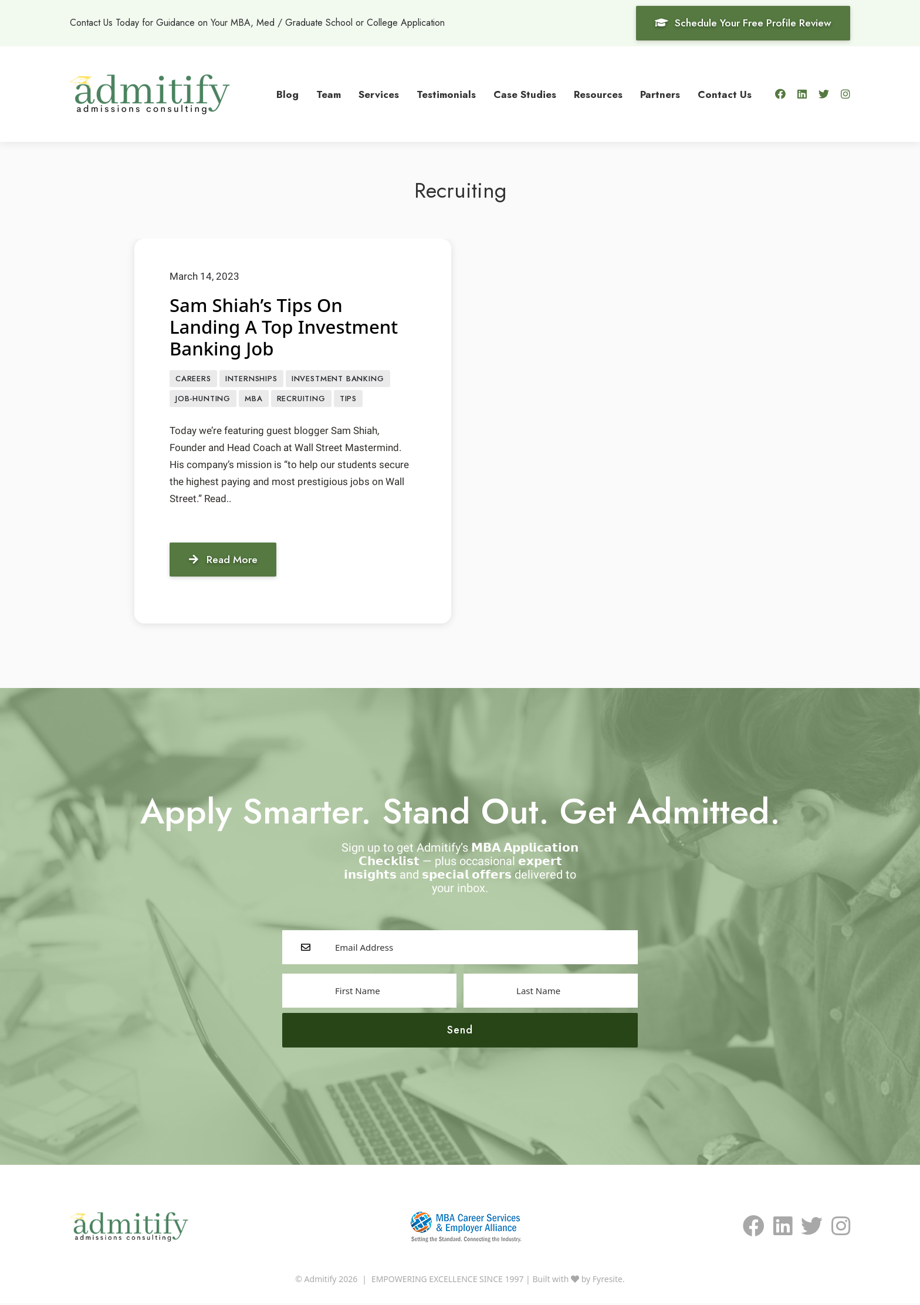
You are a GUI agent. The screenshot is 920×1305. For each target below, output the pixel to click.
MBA (253, 399)
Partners (660, 94)
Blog (287, 94)
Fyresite (608, 1280)
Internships (251, 379)
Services (378, 94)
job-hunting (203, 399)
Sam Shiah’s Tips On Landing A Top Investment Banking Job (287, 326)
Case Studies (524, 94)
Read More (225, 560)
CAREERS (193, 379)
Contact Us (725, 94)
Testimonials (446, 94)
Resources (598, 94)
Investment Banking (338, 379)
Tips (348, 399)
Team (328, 94)
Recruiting (301, 399)
